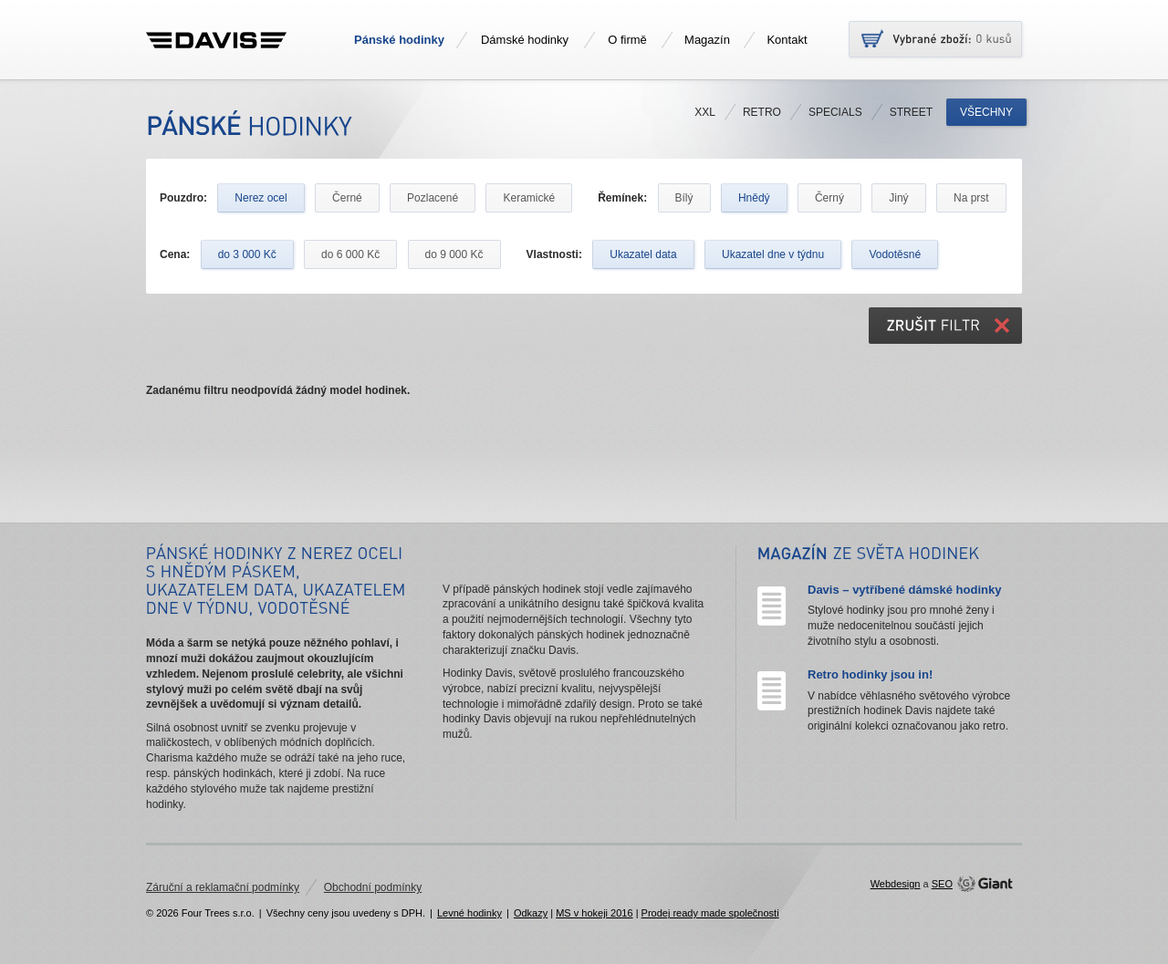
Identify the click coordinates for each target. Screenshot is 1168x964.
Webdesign (896, 883)
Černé (347, 198)
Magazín (707, 40)
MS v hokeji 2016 (594, 912)
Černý (829, 198)
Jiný (898, 198)
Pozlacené (432, 198)
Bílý (684, 198)
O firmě (627, 40)
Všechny (986, 112)
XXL (704, 112)
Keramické (529, 198)
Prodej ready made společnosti (710, 912)
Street (911, 112)
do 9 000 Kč (454, 254)
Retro (762, 112)
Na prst (971, 198)
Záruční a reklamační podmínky (222, 887)
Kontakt (786, 40)
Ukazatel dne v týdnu (773, 254)
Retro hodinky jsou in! (870, 674)
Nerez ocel (261, 198)
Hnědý (754, 198)
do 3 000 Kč (247, 254)
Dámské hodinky (524, 40)
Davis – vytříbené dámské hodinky (904, 589)
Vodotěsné (895, 254)
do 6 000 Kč (350, 254)
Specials (835, 112)
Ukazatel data (643, 254)
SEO (942, 883)
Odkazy (531, 912)
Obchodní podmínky (373, 887)
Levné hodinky (469, 912)
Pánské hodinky (399, 40)
